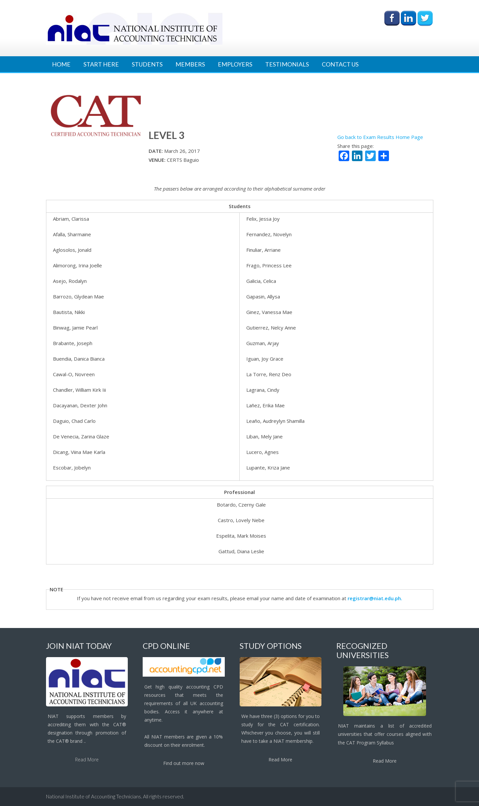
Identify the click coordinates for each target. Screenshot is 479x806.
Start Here (101, 64)
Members (190, 64)
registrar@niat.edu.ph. (375, 598)
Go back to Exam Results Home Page (380, 137)
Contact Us (340, 64)
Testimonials (287, 64)
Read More (87, 759)
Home (61, 64)
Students (147, 64)
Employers (235, 64)
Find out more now (183, 763)
